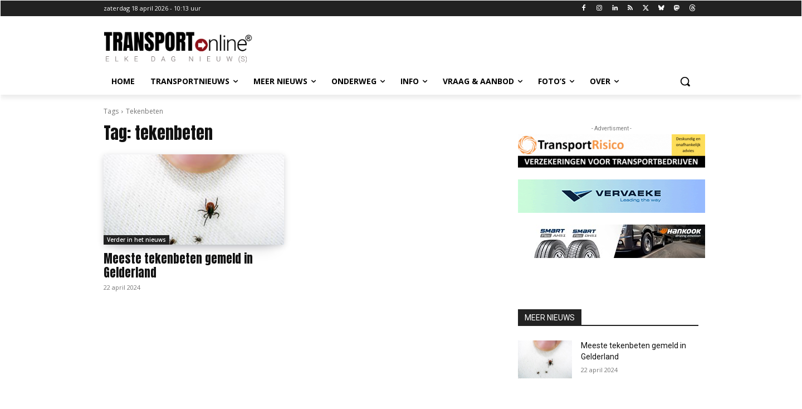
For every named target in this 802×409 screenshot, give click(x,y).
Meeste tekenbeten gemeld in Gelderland (178, 265)
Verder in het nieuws (136, 240)
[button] (685, 81)
